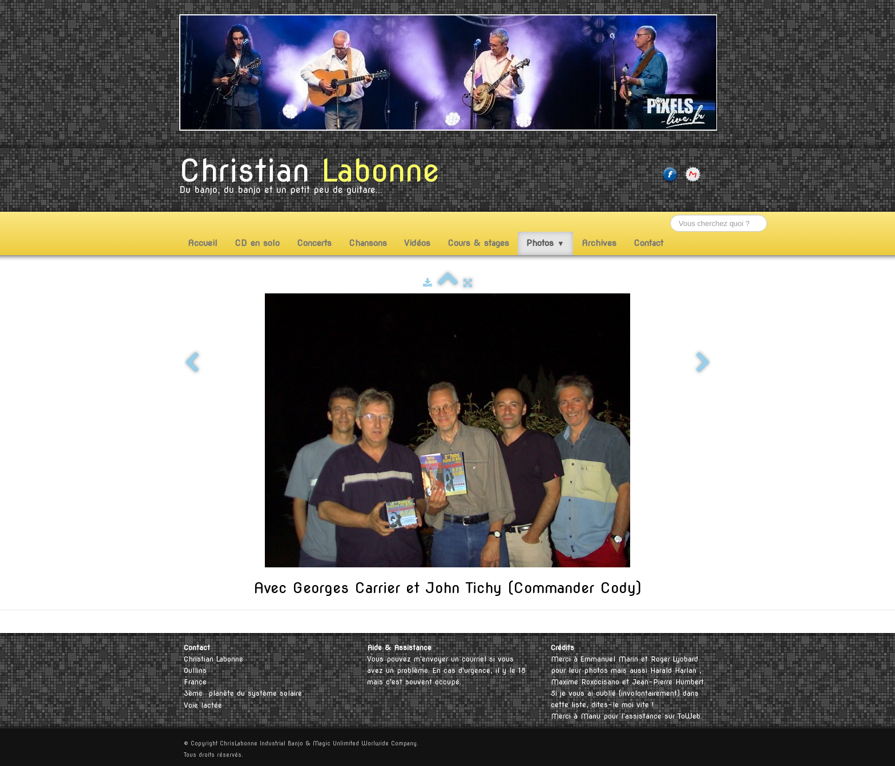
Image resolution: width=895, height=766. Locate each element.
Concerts (314, 243)
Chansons (368, 243)
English (681, 621)
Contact (648, 243)
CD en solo (257, 243)
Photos (545, 243)
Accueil (202, 243)
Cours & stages (478, 243)
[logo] (313, 178)
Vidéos (417, 243)
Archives (599, 243)
